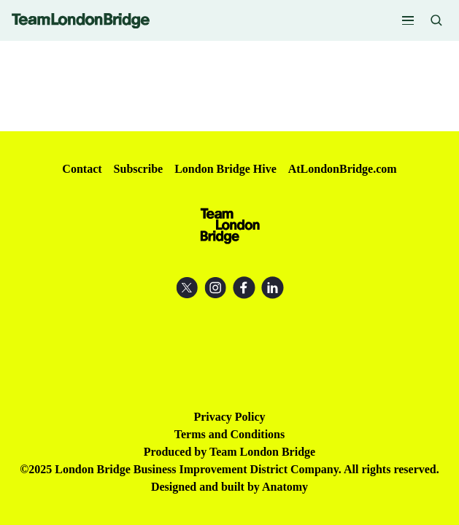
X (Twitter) (187, 287)
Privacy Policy (229, 417)
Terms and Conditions (229, 434)
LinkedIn (272, 287)
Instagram (215, 287)
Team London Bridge (81, 20)
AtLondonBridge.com (342, 169)
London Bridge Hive (225, 169)
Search (436, 20)
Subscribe (138, 169)
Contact (81, 169)
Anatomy (285, 487)
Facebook (244, 287)
